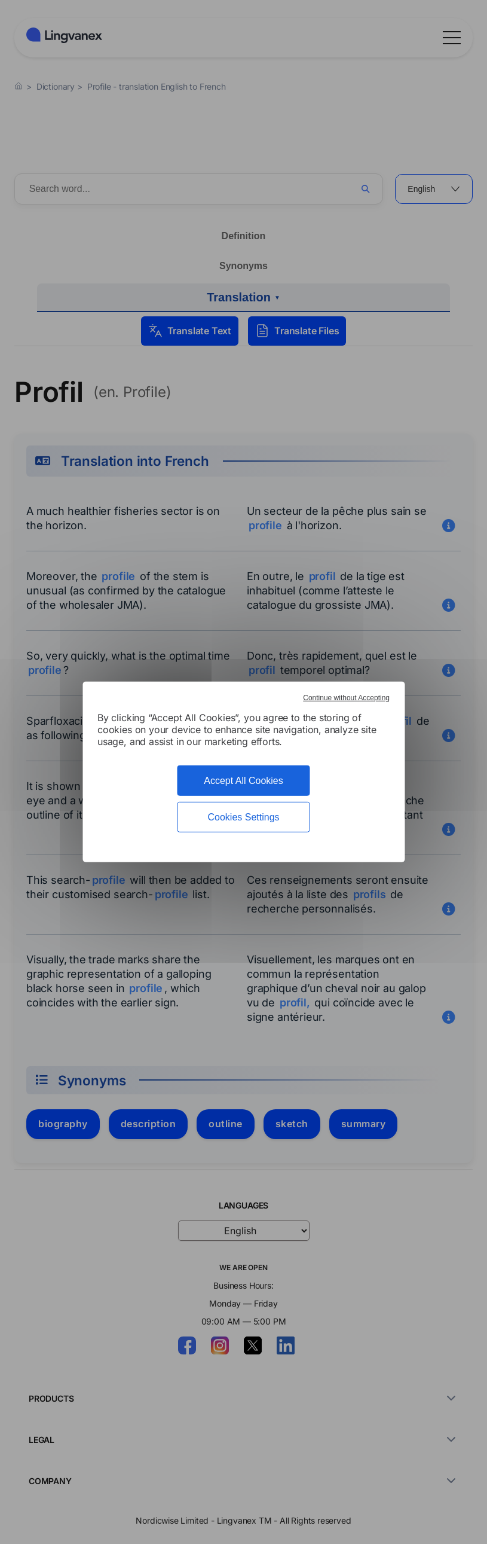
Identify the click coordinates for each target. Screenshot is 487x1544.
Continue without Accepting (346, 698)
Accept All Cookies (243, 781)
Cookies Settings (243, 817)
